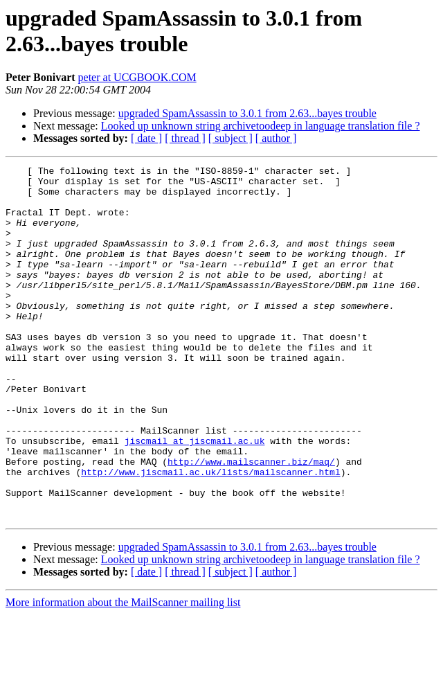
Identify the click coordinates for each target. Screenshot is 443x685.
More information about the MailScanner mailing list (123, 673)
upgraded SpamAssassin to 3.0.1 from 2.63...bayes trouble (247, 113)
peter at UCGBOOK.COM (137, 77)
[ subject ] (230, 138)
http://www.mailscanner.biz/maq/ (251, 521)
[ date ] (146, 138)
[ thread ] (185, 138)
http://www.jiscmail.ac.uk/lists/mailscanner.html (210, 534)
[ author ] (276, 138)
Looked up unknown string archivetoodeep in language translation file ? (260, 126)
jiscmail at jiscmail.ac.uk (195, 496)
